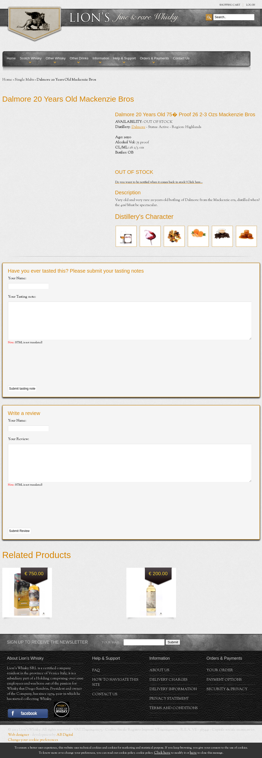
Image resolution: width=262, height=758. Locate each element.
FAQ (96, 685)
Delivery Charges (168, 695)
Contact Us (181, 58)
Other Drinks (79, 58)
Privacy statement (169, 714)
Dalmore (138, 127)
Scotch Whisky (30, 58)
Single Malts (24, 79)
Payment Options (224, 695)
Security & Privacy (226, 704)
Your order (219, 685)
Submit (173, 657)
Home (11, 58)
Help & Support (124, 58)
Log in (250, 5)
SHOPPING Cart (229, 5)
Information (100, 58)
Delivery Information (173, 704)
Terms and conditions (173, 723)
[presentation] (47, 373)
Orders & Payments (154, 58)
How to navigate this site (115, 698)
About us (159, 685)
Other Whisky (56, 58)
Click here (162, 752)
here (193, 752)
